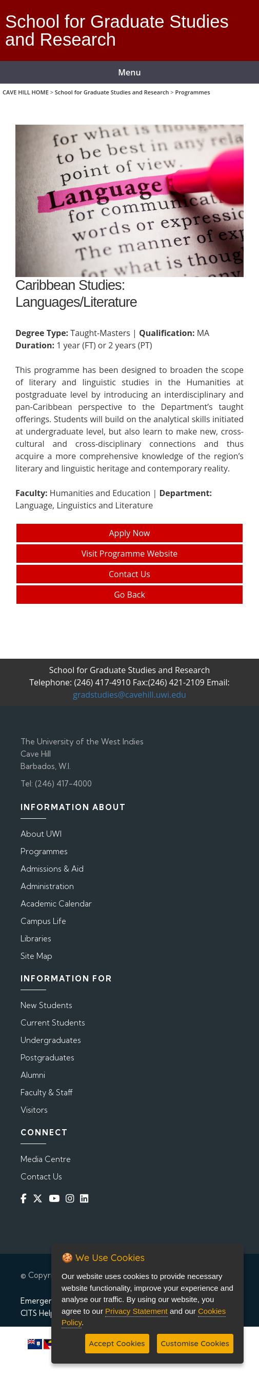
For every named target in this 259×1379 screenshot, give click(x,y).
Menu (129, 72)
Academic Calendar (56, 904)
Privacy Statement (136, 1311)
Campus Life (43, 921)
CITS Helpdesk (46, 1313)
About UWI (41, 834)
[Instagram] (72, 1198)
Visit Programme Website (130, 553)
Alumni (33, 1075)
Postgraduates (47, 1057)
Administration (47, 886)
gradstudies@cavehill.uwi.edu (129, 694)
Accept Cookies (117, 1343)
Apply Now (129, 533)
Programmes (192, 92)
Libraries (36, 938)
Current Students (53, 1023)
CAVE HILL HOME (26, 92)
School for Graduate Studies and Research (112, 92)
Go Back (129, 594)
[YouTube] (56, 1198)
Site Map (36, 956)
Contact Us (129, 574)
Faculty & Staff (47, 1092)
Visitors (34, 1110)
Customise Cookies (195, 1343)
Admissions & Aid (52, 869)
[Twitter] (40, 1198)
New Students (46, 1005)
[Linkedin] (86, 1198)
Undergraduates (51, 1040)
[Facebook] (26, 1198)
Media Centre (46, 1159)
